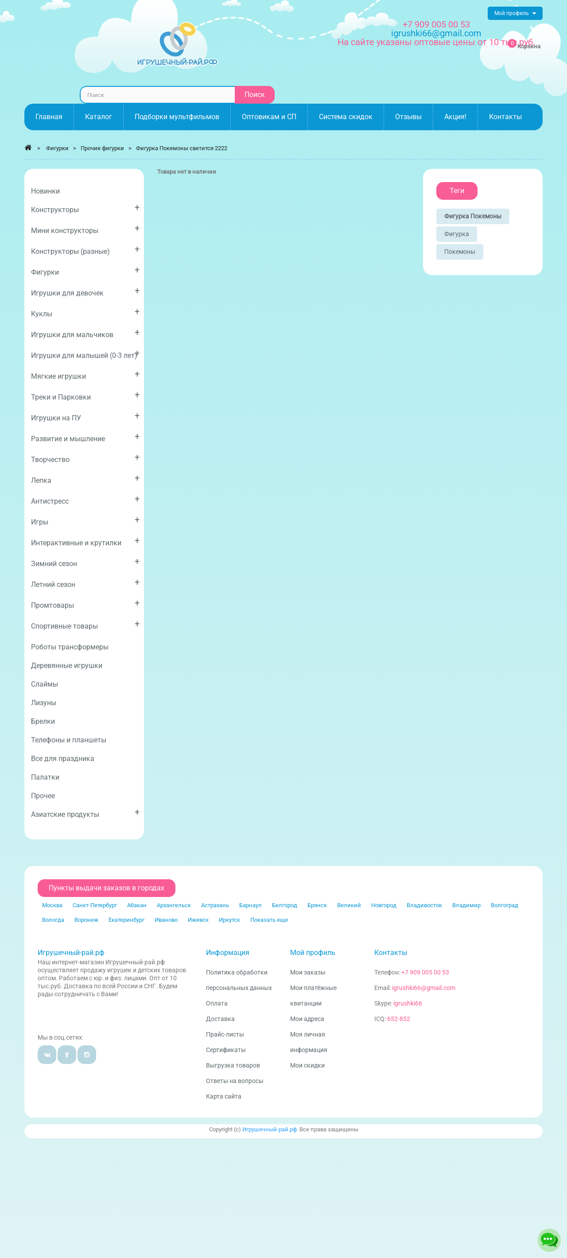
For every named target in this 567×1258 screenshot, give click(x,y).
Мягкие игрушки (85, 375)
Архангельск (174, 905)
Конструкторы (85, 208)
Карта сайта (223, 1096)
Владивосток (424, 905)
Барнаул (250, 905)
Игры (85, 520)
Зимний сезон (85, 562)
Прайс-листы (225, 1034)
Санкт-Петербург (95, 905)
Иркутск (229, 920)
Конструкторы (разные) (85, 250)
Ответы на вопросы (235, 1080)
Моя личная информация (308, 1042)
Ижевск (198, 920)
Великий (349, 905)
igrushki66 (407, 1003)
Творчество (85, 458)
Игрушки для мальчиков (85, 333)
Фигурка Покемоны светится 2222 (181, 148)
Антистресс (85, 499)
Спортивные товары (85, 624)
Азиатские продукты (85, 813)
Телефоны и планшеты (68, 740)
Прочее (43, 796)
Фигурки (85, 270)
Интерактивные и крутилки (85, 541)
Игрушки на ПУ (85, 416)
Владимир (466, 905)
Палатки (45, 777)
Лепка (85, 479)
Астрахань (215, 905)
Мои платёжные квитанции (313, 995)
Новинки (45, 191)
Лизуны (43, 703)
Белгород (284, 905)
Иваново (166, 920)
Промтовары (85, 604)
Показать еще (269, 920)
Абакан (137, 905)
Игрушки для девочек (85, 291)
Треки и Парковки (85, 395)
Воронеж (86, 920)
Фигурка (456, 233)
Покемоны (459, 251)
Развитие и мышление (85, 437)
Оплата (217, 1003)
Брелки (43, 721)
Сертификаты (226, 1049)
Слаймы (44, 684)
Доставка (220, 1018)
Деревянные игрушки (66, 665)
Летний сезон (85, 583)
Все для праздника (62, 758)
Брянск (317, 905)
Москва (52, 905)
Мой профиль (312, 952)
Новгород (383, 905)
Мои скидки (307, 1065)
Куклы (85, 312)
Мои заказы (308, 972)
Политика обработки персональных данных (239, 980)
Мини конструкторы (85, 229)
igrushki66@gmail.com (423, 987)
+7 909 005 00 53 (436, 24)
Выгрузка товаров (233, 1065)
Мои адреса (307, 1018)
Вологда (53, 920)
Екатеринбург (126, 920)
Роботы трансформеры (70, 647)
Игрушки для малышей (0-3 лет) (85, 354)
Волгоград (504, 905)
